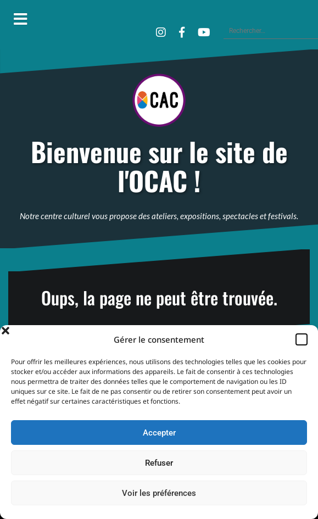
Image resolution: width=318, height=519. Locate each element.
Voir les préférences (159, 493)
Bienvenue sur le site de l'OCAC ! (159, 166)
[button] (301, 339)
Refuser (159, 463)
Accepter (159, 433)
